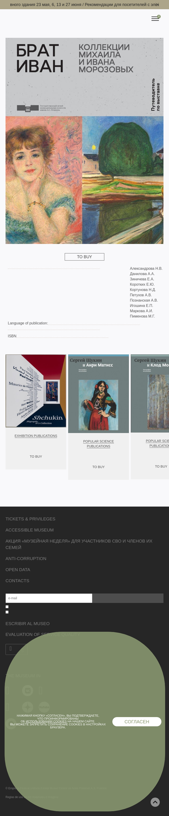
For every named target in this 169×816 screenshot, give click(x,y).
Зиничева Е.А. (142, 279)
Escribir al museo (28, 623)
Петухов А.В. (141, 295)
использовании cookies (46, 721)
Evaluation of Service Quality (43, 634)
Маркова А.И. (141, 311)
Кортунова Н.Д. (143, 290)
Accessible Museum (30, 530)
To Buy (84, 257)
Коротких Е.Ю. (142, 284)
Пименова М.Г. (142, 316)
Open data (18, 569)
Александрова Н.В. (146, 268)
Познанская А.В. (144, 300)
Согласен (137, 721)
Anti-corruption (26, 558)
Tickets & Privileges (30, 518)
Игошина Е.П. (141, 306)
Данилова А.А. (142, 274)
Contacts (17, 580)
